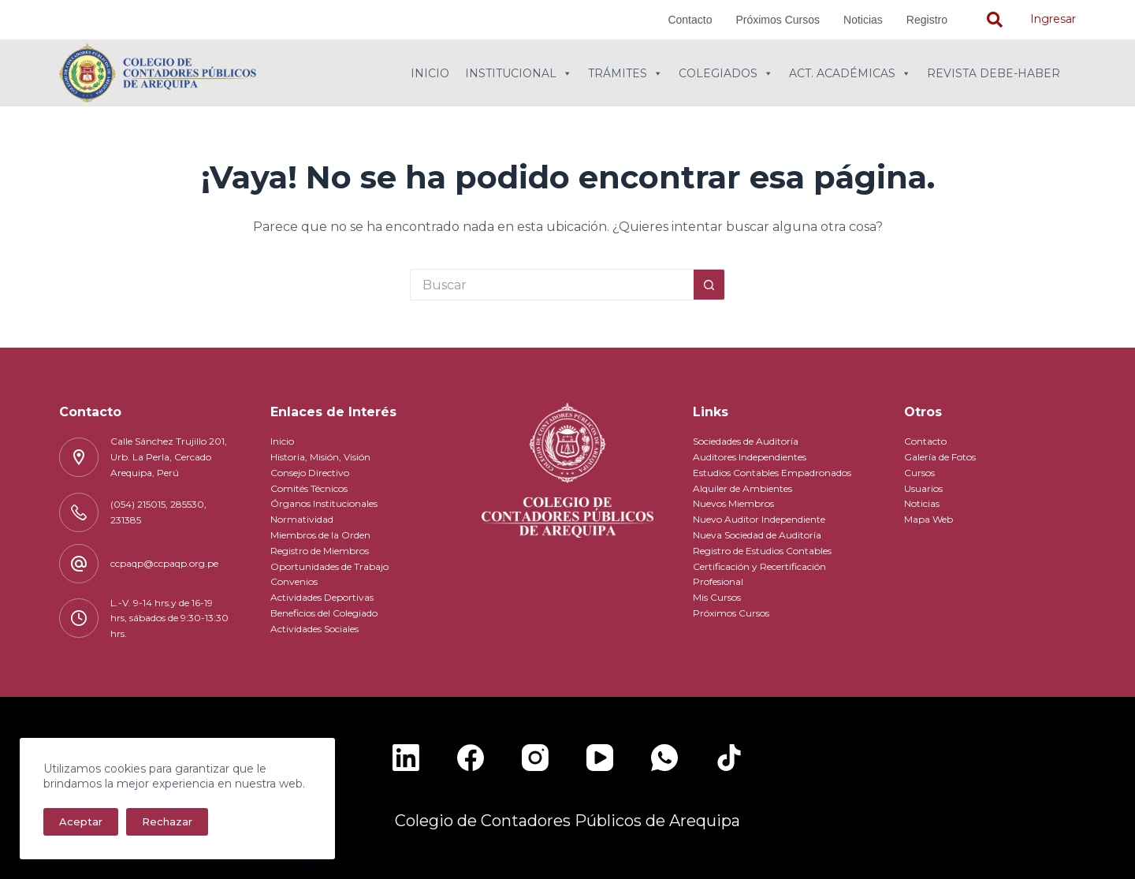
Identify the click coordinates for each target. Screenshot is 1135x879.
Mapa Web (928, 519)
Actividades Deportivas (322, 597)
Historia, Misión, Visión (320, 457)
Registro (926, 19)
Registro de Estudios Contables (762, 551)
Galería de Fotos (940, 457)
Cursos (919, 473)
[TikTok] (729, 757)
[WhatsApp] (664, 757)
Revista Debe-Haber (993, 73)
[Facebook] (470, 757)
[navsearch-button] (994, 19)
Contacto (690, 19)
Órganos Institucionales (324, 503)
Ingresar (1053, 19)
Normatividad (301, 519)
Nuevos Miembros (733, 503)
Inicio (430, 73)
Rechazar (167, 821)
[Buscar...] (552, 284)
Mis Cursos (717, 597)
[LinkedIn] (406, 757)
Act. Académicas (850, 73)
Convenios (294, 581)
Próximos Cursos (777, 19)
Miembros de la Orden (320, 535)
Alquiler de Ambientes (742, 488)
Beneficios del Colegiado (324, 613)
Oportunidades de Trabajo (329, 566)
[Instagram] (535, 757)
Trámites (625, 73)
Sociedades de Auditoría (745, 441)
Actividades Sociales (314, 629)
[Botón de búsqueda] (709, 284)
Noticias (863, 19)
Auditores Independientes (749, 457)
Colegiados (726, 73)
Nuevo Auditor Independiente (759, 519)
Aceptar (80, 821)
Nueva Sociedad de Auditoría (757, 535)
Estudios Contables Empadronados (772, 473)
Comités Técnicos (309, 488)
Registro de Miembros (319, 551)
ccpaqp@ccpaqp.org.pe (164, 563)
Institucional (518, 73)
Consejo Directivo (309, 473)
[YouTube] (599, 757)
